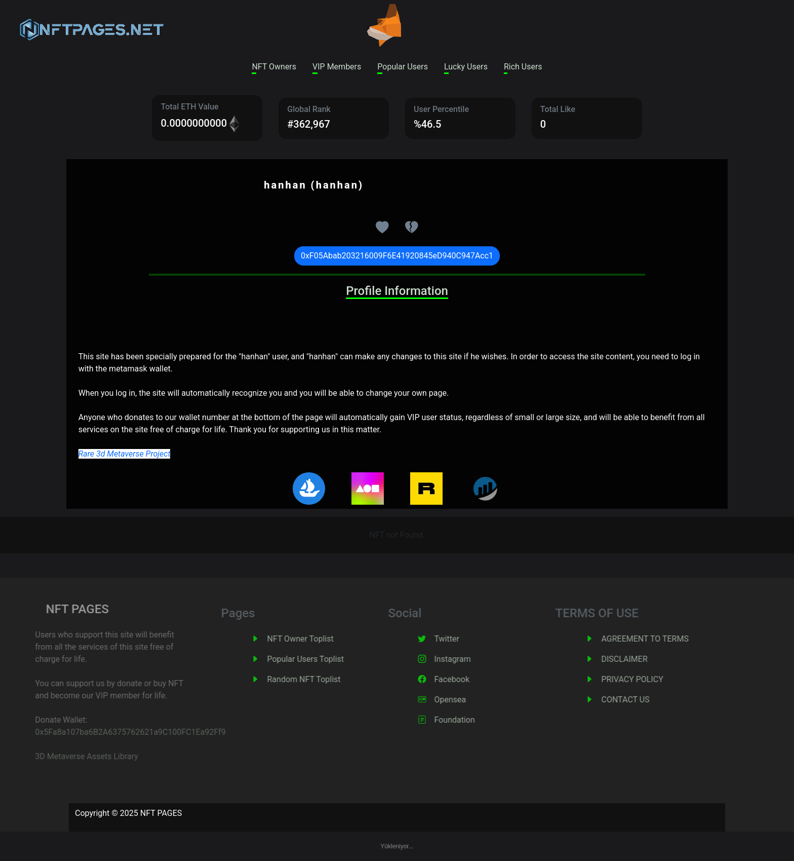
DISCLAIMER (638, 659)
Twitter (460, 639)
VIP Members (336, 66)
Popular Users (402, 66)
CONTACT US (639, 699)
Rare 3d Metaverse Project (124, 454)
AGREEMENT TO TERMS (658, 639)
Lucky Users (466, 66)
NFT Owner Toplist (314, 639)
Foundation (468, 720)
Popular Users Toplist (319, 659)
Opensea (464, 699)
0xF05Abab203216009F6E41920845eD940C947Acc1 (397, 255)
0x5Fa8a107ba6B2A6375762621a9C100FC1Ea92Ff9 (116, 732)
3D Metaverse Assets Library (72, 756)
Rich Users (523, 66)
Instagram (466, 659)
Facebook (465, 679)
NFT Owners (274, 66)
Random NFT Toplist (317, 679)
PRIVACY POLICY (646, 679)
